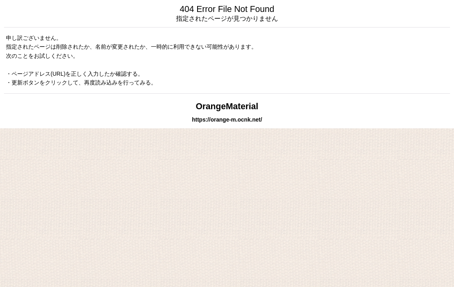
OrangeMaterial (227, 106)
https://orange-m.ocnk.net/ (227, 119)
